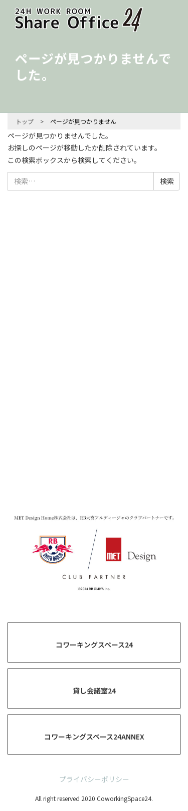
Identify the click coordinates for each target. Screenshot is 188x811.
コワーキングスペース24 (94, 645)
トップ (25, 121)
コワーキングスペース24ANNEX (94, 737)
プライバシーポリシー (94, 779)
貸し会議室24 (94, 691)
